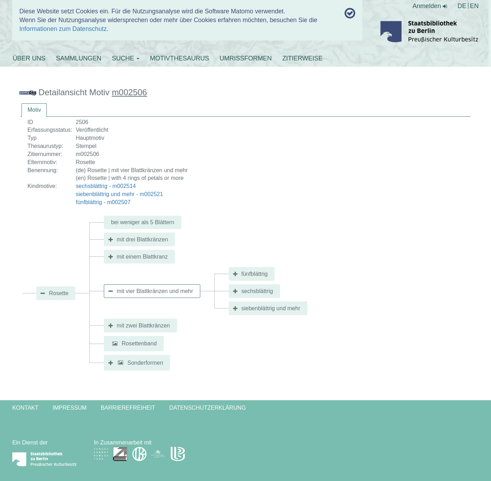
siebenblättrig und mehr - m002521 (119, 194)
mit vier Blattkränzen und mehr (155, 291)
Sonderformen (145, 362)
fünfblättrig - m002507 (103, 202)
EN (474, 5)
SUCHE (125, 58)
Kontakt (25, 408)
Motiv (34, 110)
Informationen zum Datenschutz (63, 28)
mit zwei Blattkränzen (143, 326)
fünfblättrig (254, 274)
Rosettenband (139, 343)
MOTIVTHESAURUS (179, 58)
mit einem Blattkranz (142, 257)
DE (462, 5)
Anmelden (430, 5)
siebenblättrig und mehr (270, 308)
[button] (114, 343)
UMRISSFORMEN (246, 58)
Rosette (58, 293)
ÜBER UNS (29, 58)
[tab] (34, 110)
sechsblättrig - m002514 (106, 186)
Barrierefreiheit (128, 408)
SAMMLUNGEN (78, 58)
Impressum (69, 408)
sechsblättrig (257, 291)
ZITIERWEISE (302, 58)
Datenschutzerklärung (207, 408)
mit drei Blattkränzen (142, 239)
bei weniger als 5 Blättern (142, 222)
